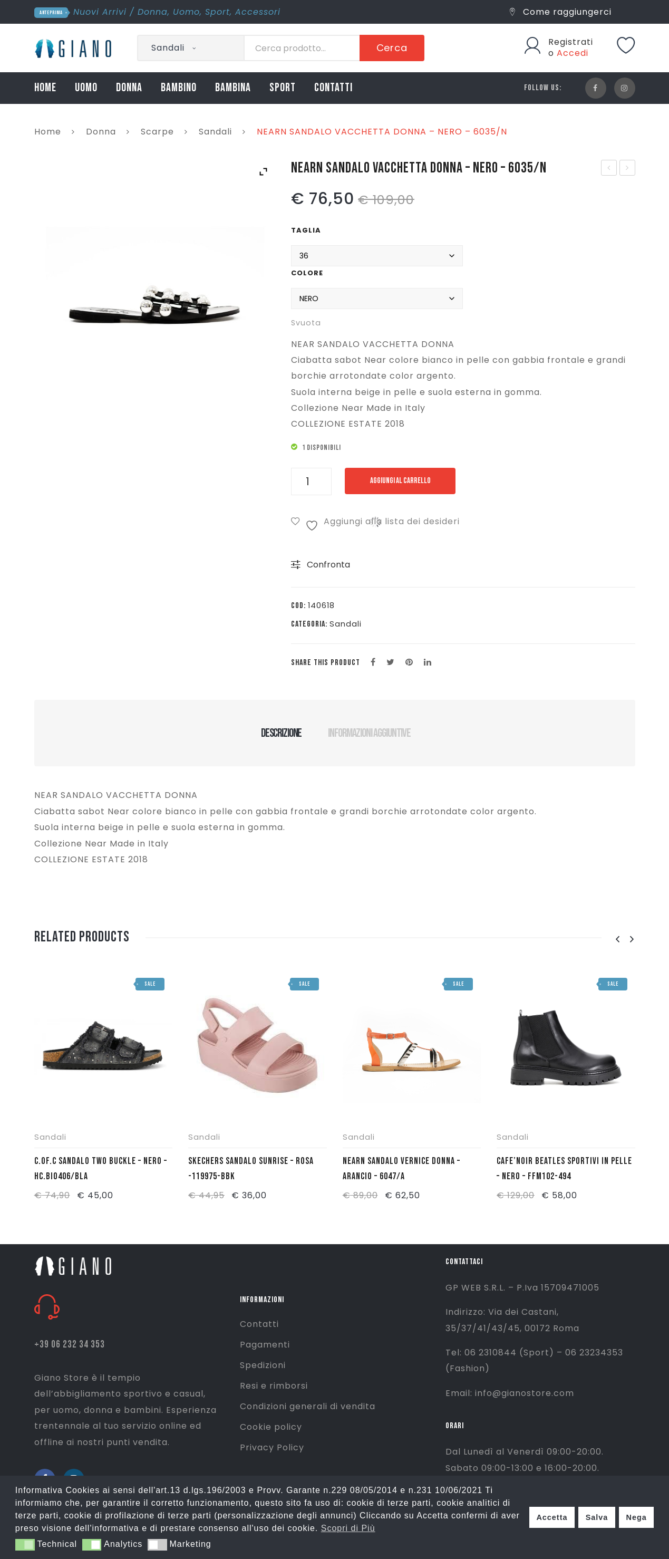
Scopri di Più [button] (348, 1528)
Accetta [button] (551, 1517)
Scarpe (157, 132)
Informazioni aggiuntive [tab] (369, 733)
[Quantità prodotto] (311, 481)
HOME (45, 88)
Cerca (392, 47)
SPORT (282, 88)
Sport (217, 12)
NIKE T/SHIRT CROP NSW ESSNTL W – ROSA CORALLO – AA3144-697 (609, 169)
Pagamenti (265, 1345)
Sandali (215, 132)
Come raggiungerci (561, 12)
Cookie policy (271, 1427)
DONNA (129, 88)
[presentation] (618, 939)
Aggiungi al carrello (400, 480)
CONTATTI (333, 88)
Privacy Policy (272, 1447)
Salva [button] (597, 1517)
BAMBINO (179, 88)
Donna (153, 12)
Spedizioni (263, 1365)
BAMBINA (233, 88)
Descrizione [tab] (281, 733)
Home (47, 132)
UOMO (86, 88)
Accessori (257, 12)
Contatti (259, 1324)
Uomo (186, 12)
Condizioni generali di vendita (307, 1406)
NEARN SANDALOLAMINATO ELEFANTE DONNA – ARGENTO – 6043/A (627, 169)
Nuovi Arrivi (100, 12)
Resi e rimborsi (274, 1386)
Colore (307, 273)
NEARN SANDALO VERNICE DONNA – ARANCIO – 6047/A (401, 1169)
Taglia (306, 230)
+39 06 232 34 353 (69, 1345)
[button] (25, 1545)
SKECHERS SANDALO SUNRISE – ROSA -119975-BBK (251, 1169)
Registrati (570, 42)
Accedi (572, 53)
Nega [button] (636, 1517)
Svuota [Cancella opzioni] (306, 322)
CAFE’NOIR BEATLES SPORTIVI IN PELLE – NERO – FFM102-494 (564, 1169)
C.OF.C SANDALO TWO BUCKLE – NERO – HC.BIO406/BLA (100, 1169)
